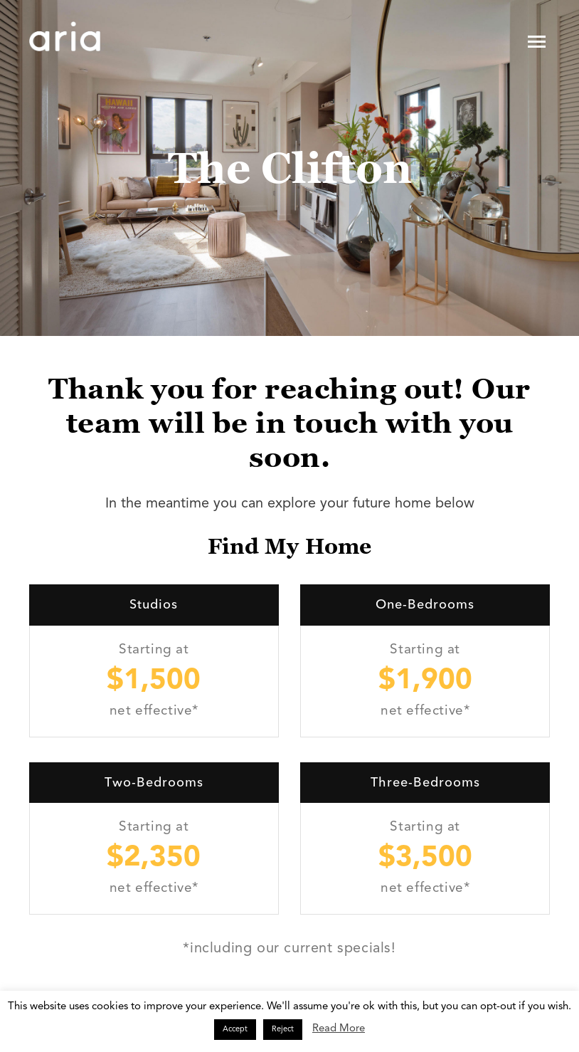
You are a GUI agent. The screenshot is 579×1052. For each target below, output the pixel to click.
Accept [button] (235, 1029)
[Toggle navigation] (537, 41)
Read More (338, 1029)
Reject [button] (283, 1029)
